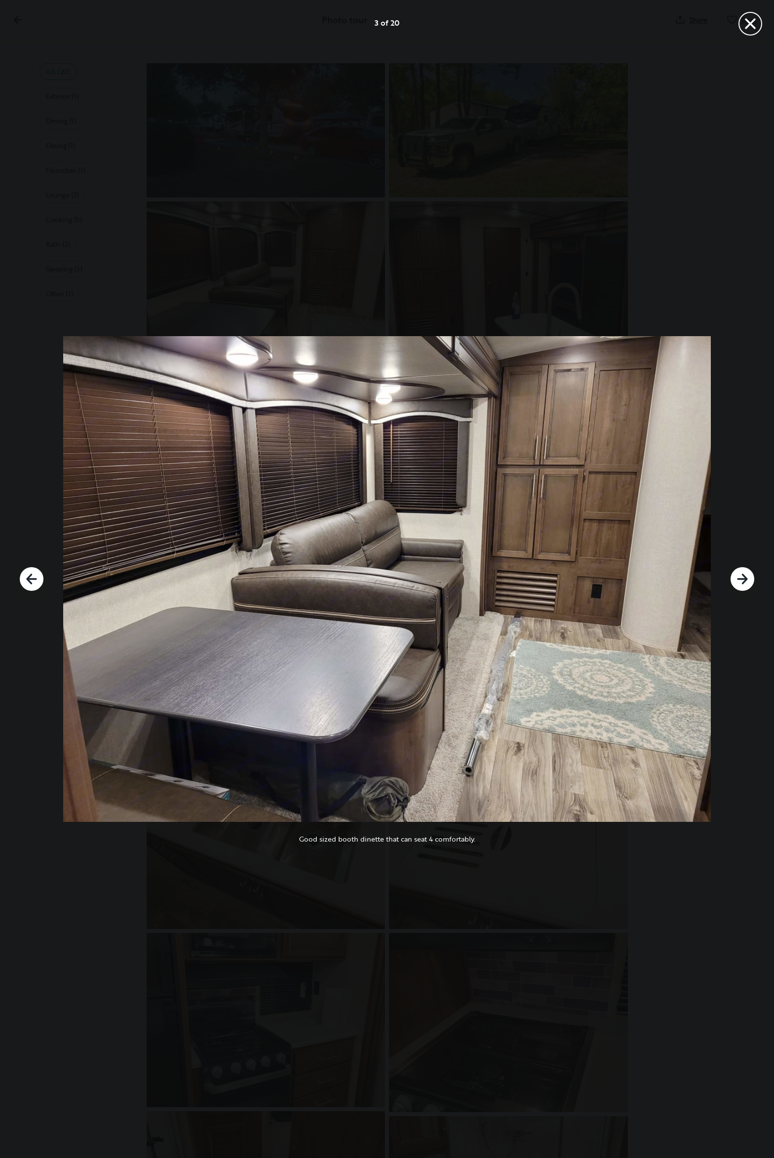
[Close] (750, 24)
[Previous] (31, 579)
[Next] (742, 579)
